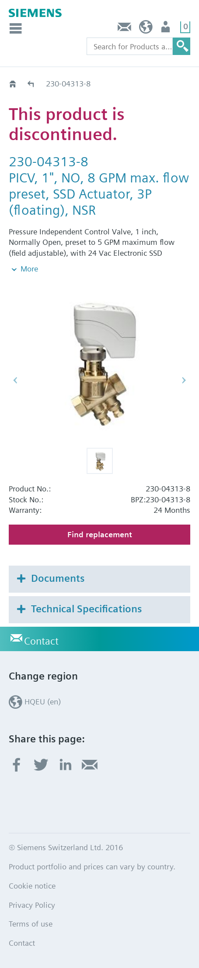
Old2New (31, 83)
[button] (100, 461)
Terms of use (30, 923)
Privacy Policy (32, 905)
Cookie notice (32, 885)
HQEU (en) (42, 701)
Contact (41, 641)
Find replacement (99, 534)
